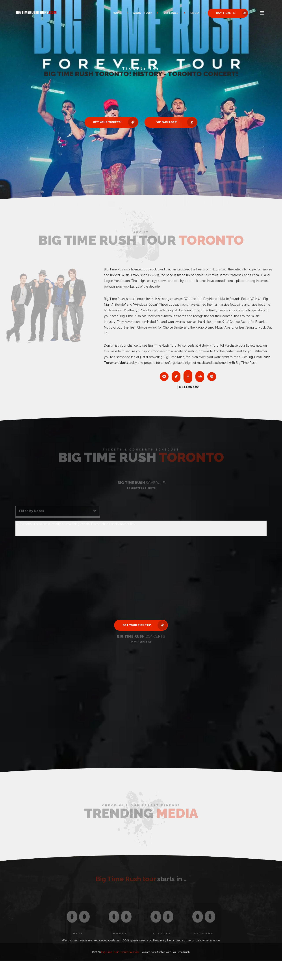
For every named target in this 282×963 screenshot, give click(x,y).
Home (117, 13)
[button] (262, 13)
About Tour (142, 13)
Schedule (170, 13)
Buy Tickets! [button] (231, 13)
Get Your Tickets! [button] (115, 122)
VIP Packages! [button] (176, 122)
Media (194, 13)
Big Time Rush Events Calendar (120, 952)
